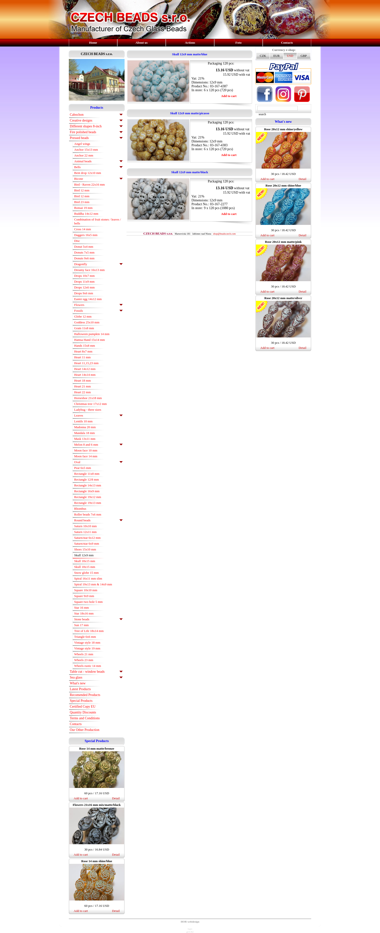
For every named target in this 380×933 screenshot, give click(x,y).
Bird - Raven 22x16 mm (89, 184)
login (190, 929)
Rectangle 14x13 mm (87, 485)
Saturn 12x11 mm (85, 532)
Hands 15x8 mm (84, 345)
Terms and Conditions (85, 718)
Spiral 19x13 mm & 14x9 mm (93, 584)
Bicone (78, 178)
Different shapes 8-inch (86, 126)
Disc (77, 241)
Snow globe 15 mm (86, 572)
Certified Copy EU (82, 706)
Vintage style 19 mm (87, 648)
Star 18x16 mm (84, 613)
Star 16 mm (81, 607)
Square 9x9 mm (84, 596)
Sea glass (76, 677)
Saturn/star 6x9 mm (86, 543)
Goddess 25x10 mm (86, 322)
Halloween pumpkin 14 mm (92, 334)
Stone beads (81, 619)
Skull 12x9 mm (84, 555)
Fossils (78, 310)
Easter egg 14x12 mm (88, 299)
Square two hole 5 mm (88, 602)
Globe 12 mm (83, 316)
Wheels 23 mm (83, 660)
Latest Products (80, 689)
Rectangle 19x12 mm (87, 497)
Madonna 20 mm (85, 427)
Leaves (78, 415)
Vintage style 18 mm (87, 642)
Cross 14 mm (82, 229)
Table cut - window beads (87, 671)
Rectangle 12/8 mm (86, 479)
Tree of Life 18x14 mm (89, 631)
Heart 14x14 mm (84, 374)
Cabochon (77, 114)
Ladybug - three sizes (87, 409)
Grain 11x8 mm (84, 328)
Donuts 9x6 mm (84, 258)
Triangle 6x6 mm (85, 636)
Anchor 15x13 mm (86, 149)
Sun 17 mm (81, 625)
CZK (263, 55)
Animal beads (83, 161)
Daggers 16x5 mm (85, 235)
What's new (78, 683)
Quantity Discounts (83, 712)
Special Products (81, 701)
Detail (116, 798)
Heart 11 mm (82, 357)
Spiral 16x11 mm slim (88, 578)
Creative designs (81, 120)
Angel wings (82, 144)
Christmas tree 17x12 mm (90, 404)
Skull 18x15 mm (84, 561)
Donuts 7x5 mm (84, 252)
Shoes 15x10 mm (85, 549)
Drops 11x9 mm (84, 281)
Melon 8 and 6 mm (86, 444)
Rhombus (80, 508)
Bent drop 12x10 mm (87, 173)
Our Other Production (84, 730)
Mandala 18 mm (84, 433)
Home (93, 42)
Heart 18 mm (82, 380)
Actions (190, 42)
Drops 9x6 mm (83, 293)
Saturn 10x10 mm (85, 526)
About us (141, 42)
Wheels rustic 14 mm (87, 666)
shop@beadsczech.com (224, 233)
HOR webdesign (190, 921)
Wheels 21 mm (83, 654)
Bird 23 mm (81, 202)
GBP (304, 55)
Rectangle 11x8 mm (86, 473)
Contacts (287, 42)
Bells (77, 167)
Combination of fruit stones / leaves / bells (97, 221)
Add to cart (81, 798)
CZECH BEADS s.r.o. (96, 54)
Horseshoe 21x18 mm (88, 398)
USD (290, 55)
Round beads (82, 520)
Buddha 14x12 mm (86, 213)
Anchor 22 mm (83, 155)
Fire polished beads (83, 132)
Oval (77, 462)
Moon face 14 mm (85, 456)
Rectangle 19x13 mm (87, 503)
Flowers (79, 305)
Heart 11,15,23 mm (86, 363)
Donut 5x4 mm (83, 246)
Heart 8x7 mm (83, 351)
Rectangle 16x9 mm (87, 491)
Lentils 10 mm (83, 421)
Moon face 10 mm (85, 450)
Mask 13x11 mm (84, 439)
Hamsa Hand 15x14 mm (89, 340)
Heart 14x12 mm (84, 369)
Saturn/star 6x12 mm (87, 538)
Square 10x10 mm (85, 590)
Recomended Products (85, 695)
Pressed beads (79, 138)
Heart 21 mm (82, 386)
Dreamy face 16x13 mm (89, 270)
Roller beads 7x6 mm (87, 514)
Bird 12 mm (81, 190)
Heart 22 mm (82, 392)
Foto (238, 42)
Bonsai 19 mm (83, 208)
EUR (276, 55)
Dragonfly (80, 264)
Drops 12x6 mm (84, 287)
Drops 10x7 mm (84, 276)
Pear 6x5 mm (82, 468)
